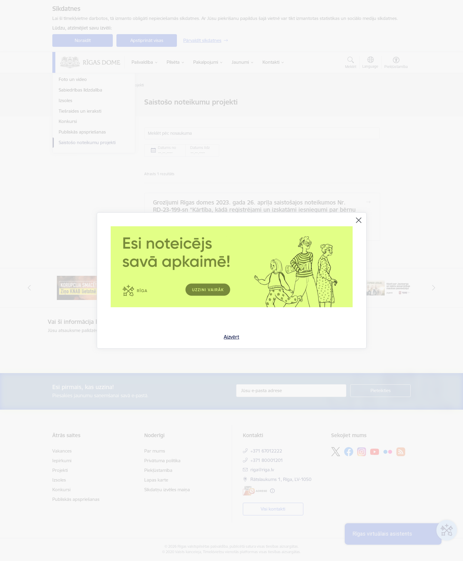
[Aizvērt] (358, 220)
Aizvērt (231, 337)
